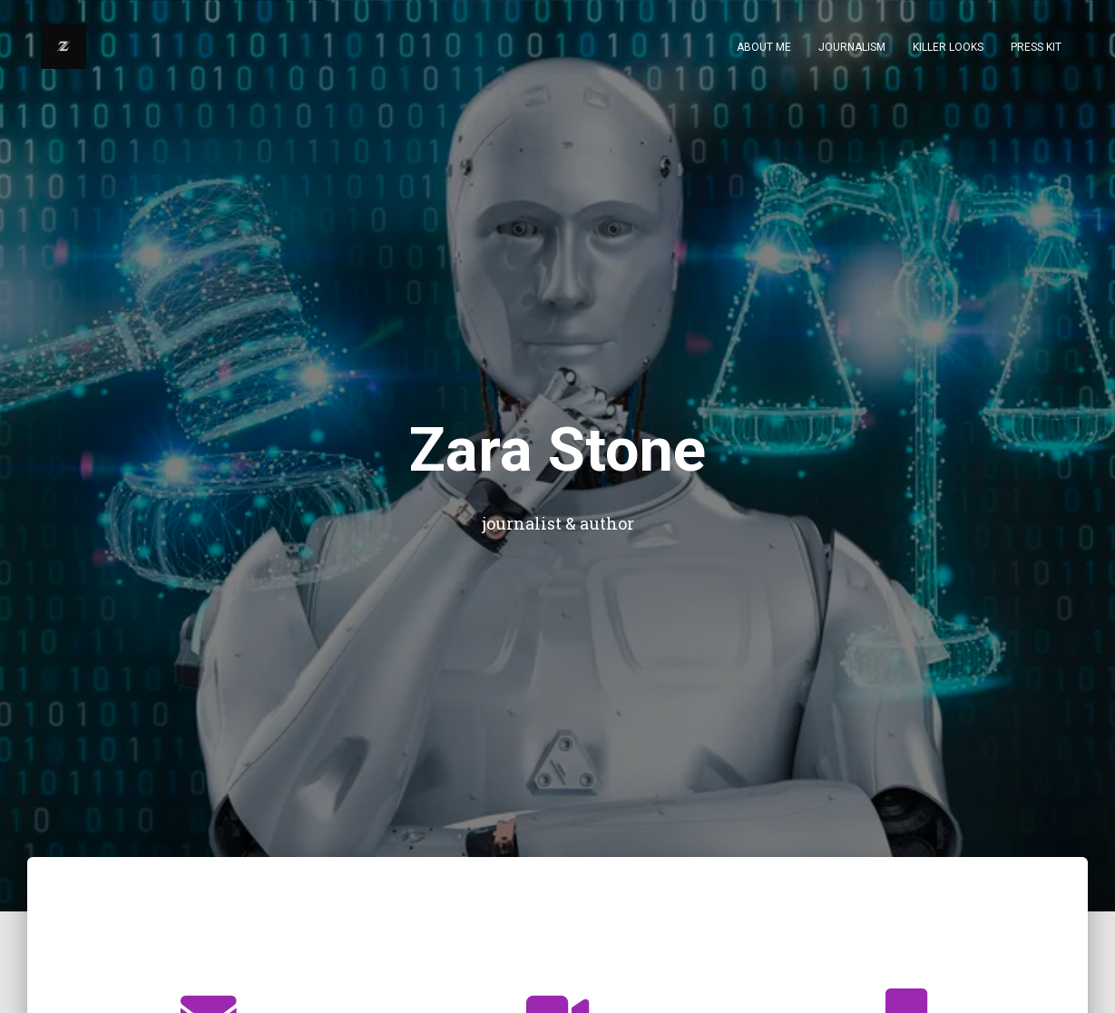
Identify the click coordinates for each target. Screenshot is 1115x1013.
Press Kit (1036, 47)
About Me (764, 47)
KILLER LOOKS (948, 47)
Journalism (851, 47)
